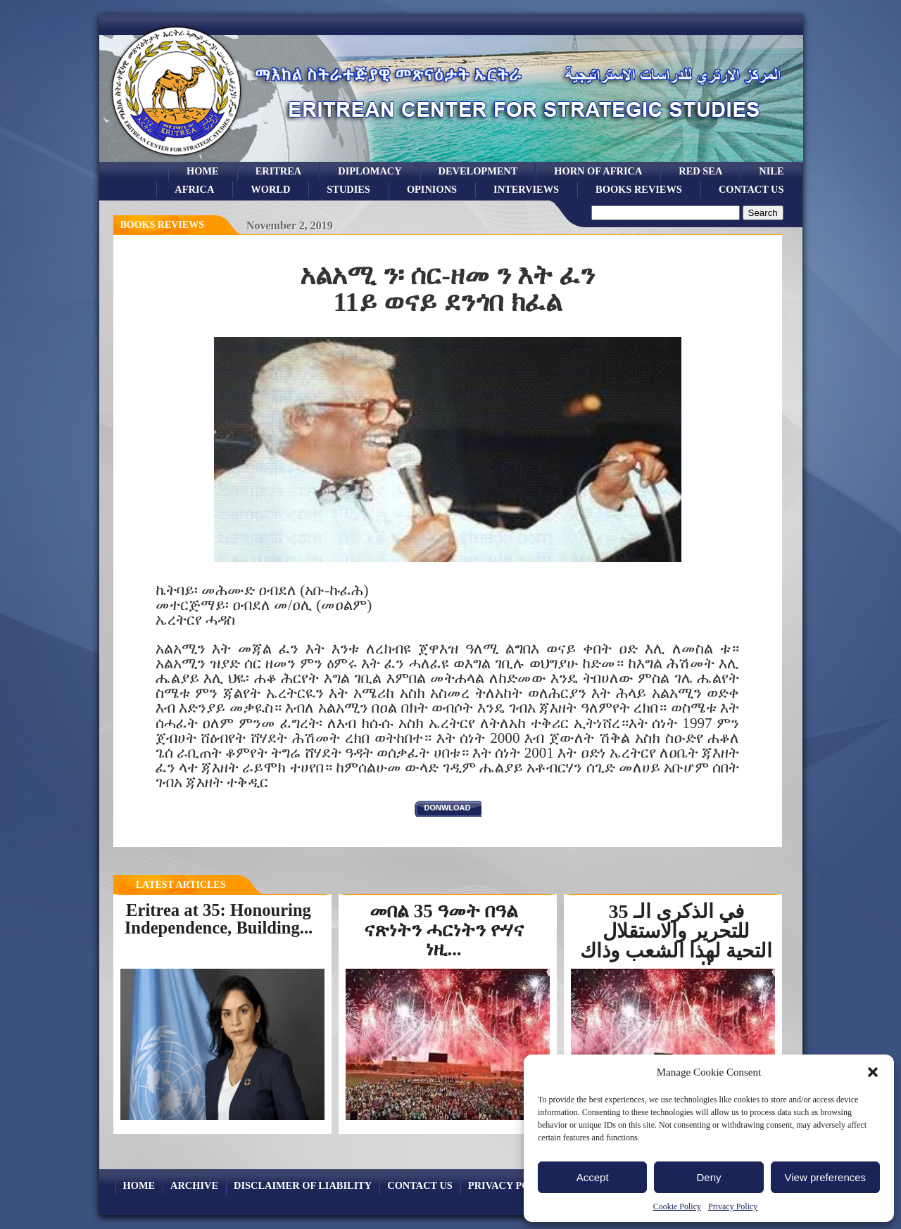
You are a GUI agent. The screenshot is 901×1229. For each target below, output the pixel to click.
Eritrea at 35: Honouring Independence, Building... (219, 918)
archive (194, 1185)
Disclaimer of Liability (303, 1185)
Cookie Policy (677, 1206)
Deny (708, 1177)
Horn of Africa (598, 171)
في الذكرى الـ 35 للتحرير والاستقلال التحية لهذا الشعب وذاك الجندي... (676, 940)
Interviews (526, 189)
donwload (447, 807)
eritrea (279, 171)
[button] (873, 1072)
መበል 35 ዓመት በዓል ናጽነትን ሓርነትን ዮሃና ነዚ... (443, 930)
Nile (771, 171)
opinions (432, 189)
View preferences (826, 1177)
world (270, 189)
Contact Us (751, 189)
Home (203, 171)
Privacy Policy (732, 1206)
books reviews (639, 189)
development (478, 171)
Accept (592, 1177)
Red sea (700, 171)
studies (348, 189)
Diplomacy (369, 171)
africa (194, 189)
